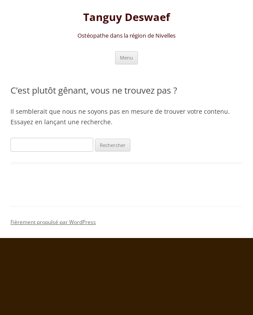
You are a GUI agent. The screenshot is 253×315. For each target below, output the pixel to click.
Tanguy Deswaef (126, 17)
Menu (126, 57)
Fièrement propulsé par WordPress (53, 222)
